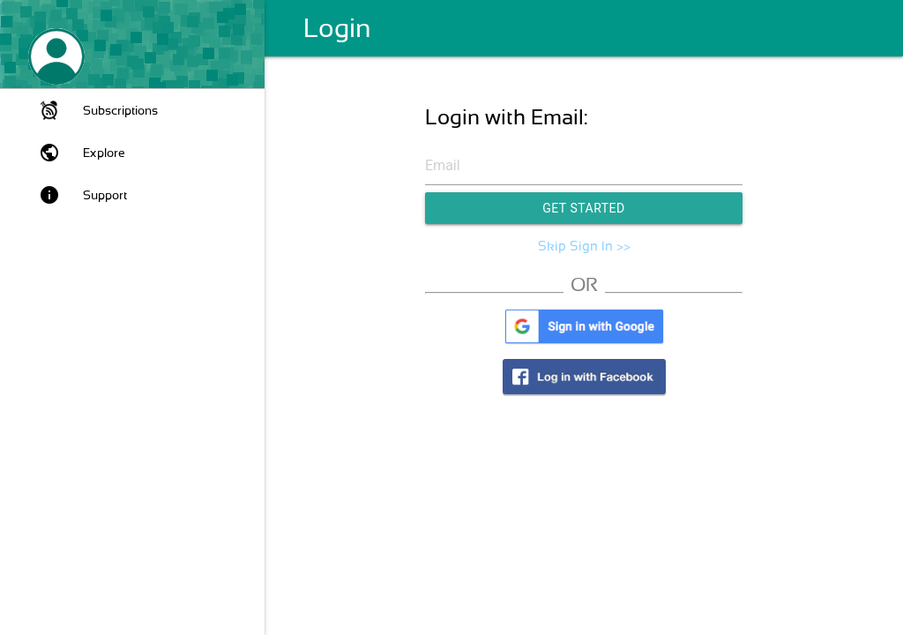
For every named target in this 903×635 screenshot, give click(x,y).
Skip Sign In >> (584, 246)
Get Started (583, 208)
